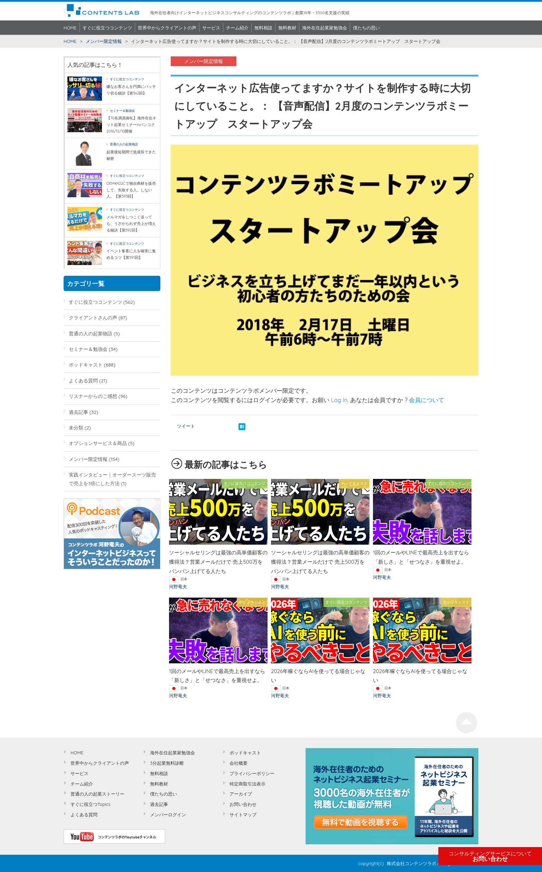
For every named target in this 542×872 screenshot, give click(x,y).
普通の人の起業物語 (124, 144)
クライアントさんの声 (93, 317)
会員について (426, 399)
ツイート (186, 426)
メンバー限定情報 (104, 41)
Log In (339, 399)
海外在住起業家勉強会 (324, 27)
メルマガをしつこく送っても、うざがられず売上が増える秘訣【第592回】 (131, 223)
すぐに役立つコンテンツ (107, 27)
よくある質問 (83, 380)
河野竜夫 (178, 586)
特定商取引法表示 (247, 784)
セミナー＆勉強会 (122, 110)
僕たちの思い (366, 27)
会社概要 (238, 763)
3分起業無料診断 (167, 763)
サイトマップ (243, 814)
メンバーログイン (168, 814)
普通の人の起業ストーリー (97, 794)
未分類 (76, 427)
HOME (70, 27)
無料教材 (287, 27)
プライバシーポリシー (252, 773)
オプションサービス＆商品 (98, 443)
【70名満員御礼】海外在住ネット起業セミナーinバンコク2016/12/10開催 (131, 124)
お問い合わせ (490, 856)
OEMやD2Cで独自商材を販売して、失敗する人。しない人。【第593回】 (131, 190)
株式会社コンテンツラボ (411, 863)
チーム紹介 (237, 27)
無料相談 (263, 27)
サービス (211, 27)
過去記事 (78, 412)
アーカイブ (241, 794)
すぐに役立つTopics (91, 804)
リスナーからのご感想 (93, 396)
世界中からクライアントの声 (167, 27)
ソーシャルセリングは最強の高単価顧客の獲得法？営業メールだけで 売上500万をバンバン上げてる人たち (218, 561)
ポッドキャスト (86, 364)
